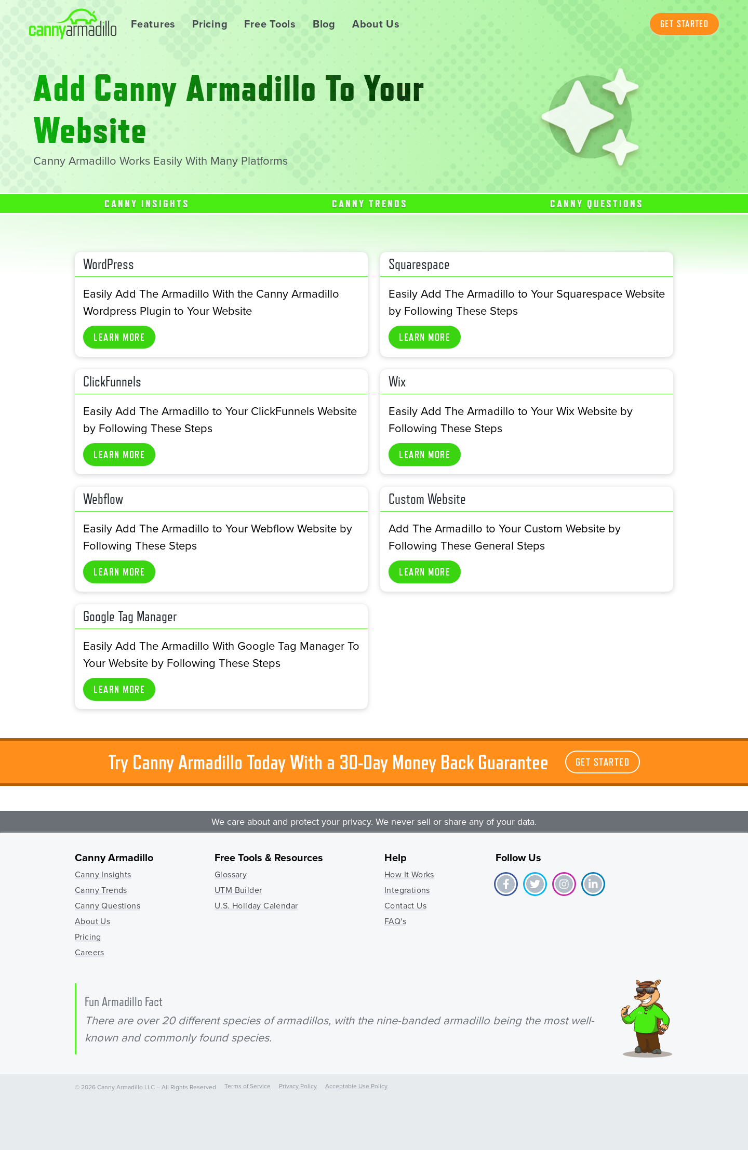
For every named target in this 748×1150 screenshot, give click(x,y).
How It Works (409, 874)
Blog (324, 24)
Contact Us (405, 906)
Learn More (119, 337)
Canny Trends (370, 203)
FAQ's (395, 921)
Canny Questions (597, 203)
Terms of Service (247, 1086)
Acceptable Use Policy (356, 1086)
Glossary (231, 874)
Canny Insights (147, 203)
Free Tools (270, 24)
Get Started (684, 24)
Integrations (407, 890)
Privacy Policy (298, 1086)
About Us (376, 24)
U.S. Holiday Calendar (256, 906)
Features (153, 24)
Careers (89, 952)
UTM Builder (238, 890)
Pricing (210, 24)
